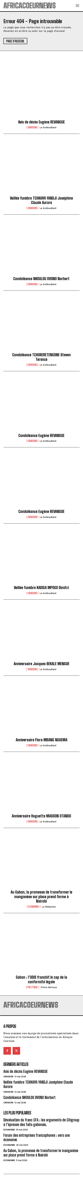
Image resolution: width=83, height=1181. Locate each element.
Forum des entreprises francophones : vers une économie (36, 1137)
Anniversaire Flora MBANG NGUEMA (41, 740)
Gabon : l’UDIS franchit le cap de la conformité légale (41, 979)
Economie (33, 906)
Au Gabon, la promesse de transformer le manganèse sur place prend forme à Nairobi (41, 896)
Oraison (32, 127)
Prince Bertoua (49, 987)
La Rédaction (49, 906)
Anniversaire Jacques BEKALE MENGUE (41, 663)
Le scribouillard (48, 127)
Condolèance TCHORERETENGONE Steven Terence (41, 357)
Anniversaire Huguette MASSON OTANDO (41, 816)
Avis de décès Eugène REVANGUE (41, 122)
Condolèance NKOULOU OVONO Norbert (41, 278)
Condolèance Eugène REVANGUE (41, 435)
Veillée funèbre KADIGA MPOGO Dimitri (41, 587)
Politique (32, 987)
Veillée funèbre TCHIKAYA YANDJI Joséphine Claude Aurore (41, 200)
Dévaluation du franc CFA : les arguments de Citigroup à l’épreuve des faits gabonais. (41, 1122)
